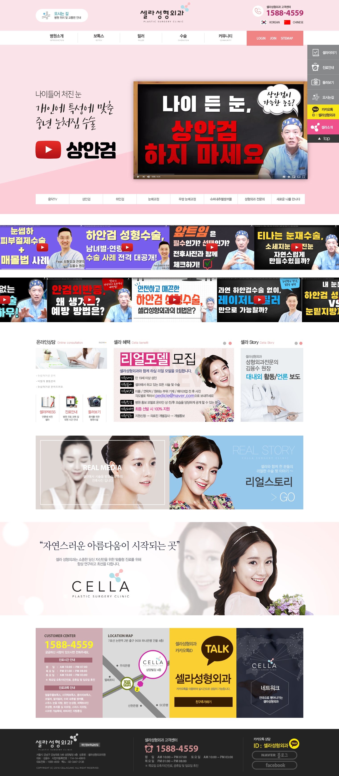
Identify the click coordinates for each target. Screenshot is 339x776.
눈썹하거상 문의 (46, 375)
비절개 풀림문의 (46, 381)
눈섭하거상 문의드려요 (49, 386)
